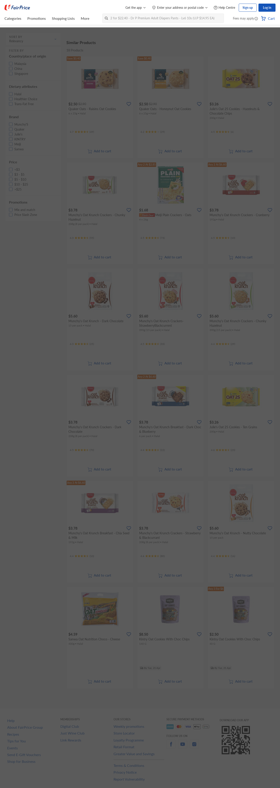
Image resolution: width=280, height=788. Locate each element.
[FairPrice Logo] (17, 7)
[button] (256, 19)
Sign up (248, 7)
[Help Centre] (224, 8)
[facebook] (170, 747)
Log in (267, 7)
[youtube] (182, 747)
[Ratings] (81, 132)
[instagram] (194, 747)
